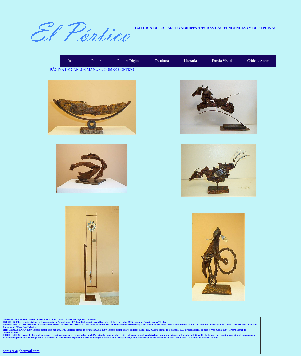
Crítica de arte (258, 61)
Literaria (190, 61)
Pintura (96, 61)
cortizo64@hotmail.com (21, 351)
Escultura (162, 61)
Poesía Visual (222, 61)
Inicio (72, 61)
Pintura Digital (128, 61)
